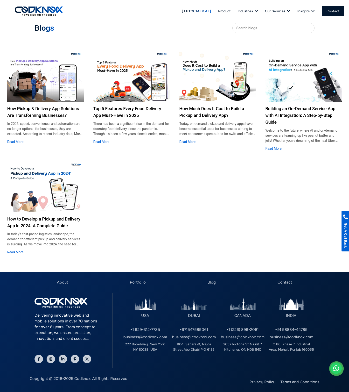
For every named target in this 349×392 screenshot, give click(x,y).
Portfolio (138, 282)
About (62, 282)
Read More (15, 142)
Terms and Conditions (299, 382)
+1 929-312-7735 (145, 329)
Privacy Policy (263, 382)
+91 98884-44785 (291, 329)
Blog (212, 282)
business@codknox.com (145, 337)
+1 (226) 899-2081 (242, 329)
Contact (285, 282)
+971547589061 (194, 329)
